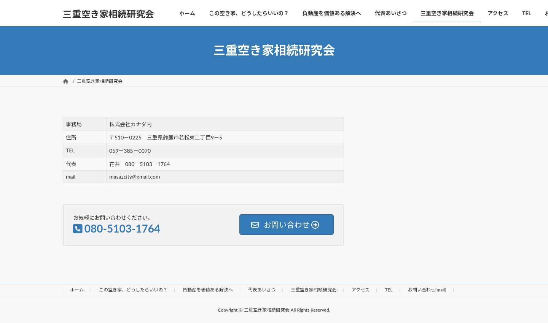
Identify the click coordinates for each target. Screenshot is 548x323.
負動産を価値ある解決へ (208, 290)
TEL (388, 290)
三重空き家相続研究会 (313, 290)
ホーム (77, 290)
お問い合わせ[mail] (427, 290)
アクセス (361, 290)
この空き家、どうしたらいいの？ (133, 290)
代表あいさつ (262, 290)
